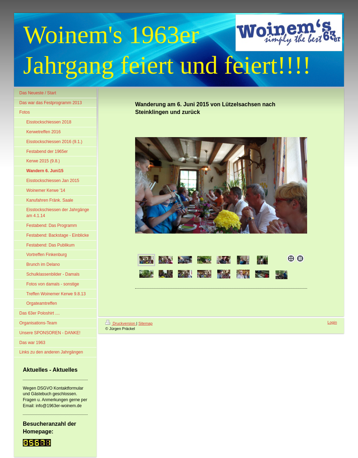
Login (332, 322)
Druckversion (120, 323)
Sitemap (145, 323)
